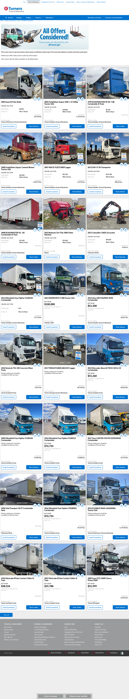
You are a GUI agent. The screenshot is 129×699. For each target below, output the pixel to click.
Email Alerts (98, 642)
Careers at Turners (100, 629)
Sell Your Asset (8, 629)
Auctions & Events (10, 634)
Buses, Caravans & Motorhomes (86, 2)
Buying (19, 17)
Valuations (49, 17)
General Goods (70, 2)
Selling (28, 17)
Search (10, 17)
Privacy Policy (99, 634)
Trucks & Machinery (33, 2)
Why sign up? (8, 637)
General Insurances (40, 640)
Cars (24, 2)
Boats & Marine (101, 2)
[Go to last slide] (3, 83)
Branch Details (54, 653)
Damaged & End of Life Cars (73, 632)
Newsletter (83, 653)
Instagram (112, 653)
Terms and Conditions (101, 632)
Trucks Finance (38, 642)
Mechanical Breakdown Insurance (44, 637)
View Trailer (120, 126)
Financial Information (41, 645)
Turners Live (98, 637)
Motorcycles (60, 2)
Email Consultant (9, 126)
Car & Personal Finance (41, 629)
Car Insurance (38, 634)
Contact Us (98, 645)
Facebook (70, 653)
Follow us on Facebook (11, 640)
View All (6, 615)
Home (1, 20)
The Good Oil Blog (100, 640)
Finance (38, 17)
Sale (18, 20)
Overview (98, 627)
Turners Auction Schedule (72, 645)
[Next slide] (39, 83)
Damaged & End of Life (48, 2)
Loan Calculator (39, 632)
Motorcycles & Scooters (71, 637)
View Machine (77, 257)
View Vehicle (33, 126)
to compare (50, 696)
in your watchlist (78, 696)
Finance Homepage (40, 627)
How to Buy (8, 627)
